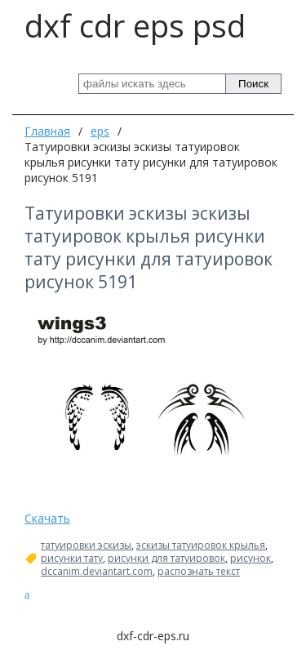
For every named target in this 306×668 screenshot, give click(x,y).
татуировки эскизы (86, 545)
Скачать (47, 518)
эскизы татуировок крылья (200, 545)
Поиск (253, 84)
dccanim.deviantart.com (97, 571)
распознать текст (198, 571)
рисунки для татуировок (166, 558)
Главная (47, 131)
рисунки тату (72, 558)
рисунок (250, 558)
